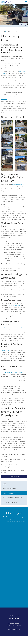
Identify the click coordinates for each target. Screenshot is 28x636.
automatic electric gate (18, 184)
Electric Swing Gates (7, 493)
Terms (13, 625)
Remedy (17, 629)
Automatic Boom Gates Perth (9, 502)
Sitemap (18, 625)
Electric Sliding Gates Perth (9, 488)
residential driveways (14, 305)
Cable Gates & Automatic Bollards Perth (12, 497)
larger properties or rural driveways (13, 372)
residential (12, 97)
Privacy (9, 625)
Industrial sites (5, 350)
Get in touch (14, 476)
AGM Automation (16, 623)
